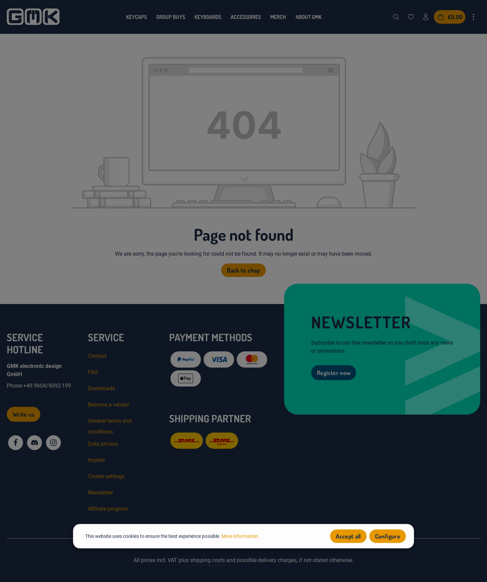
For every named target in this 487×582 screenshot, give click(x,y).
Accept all (348, 537)
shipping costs (207, 560)
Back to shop (243, 270)
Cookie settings (106, 476)
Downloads (101, 388)
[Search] (396, 17)
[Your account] (426, 17)
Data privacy (103, 444)
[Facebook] (15, 442)
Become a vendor (108, 404)
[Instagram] (53, 442)
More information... (242, 536)
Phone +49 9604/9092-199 (39, 385)
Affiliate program (108, 509)
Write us (23, 414)
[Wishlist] (411, 17)
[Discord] (34, 442)
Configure (387, 537)
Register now (333, 372)
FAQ (93, 372)
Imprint (96, 460)
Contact (97, 356)
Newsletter (100, 492)
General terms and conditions (110, 426)
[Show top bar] (473, 17)
